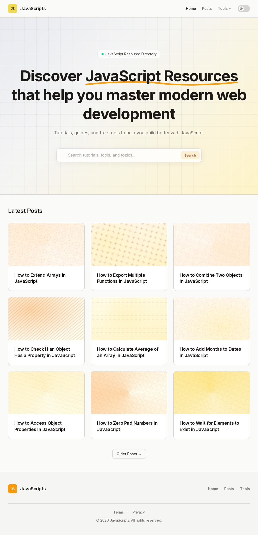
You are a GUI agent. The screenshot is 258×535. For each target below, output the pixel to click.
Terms (118, 512)
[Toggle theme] (244, 8)
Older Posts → (129, 455)
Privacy (139, 512)
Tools (225, 8)
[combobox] (129, 155)
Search (189, 156)
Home (191, 8)
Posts (207, 8)
